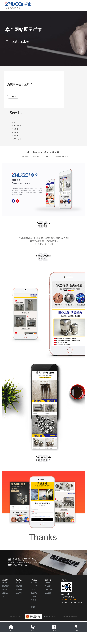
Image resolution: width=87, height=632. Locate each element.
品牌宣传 (5, 589)
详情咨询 (13, 97)
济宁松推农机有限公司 (67, 616)
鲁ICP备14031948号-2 (26, 616)
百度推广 (19, 582)
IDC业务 (33, 596)
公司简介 (48, 582)
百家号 (4, 596)
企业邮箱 (19, 593)
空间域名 (19, 589)
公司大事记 (49, 589)
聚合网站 (34, 582)
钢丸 (76, 616)
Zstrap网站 (34, 586)
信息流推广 (5, 586)
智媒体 (33, 607)
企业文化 (48, 593)
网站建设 (19, 586)
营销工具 (5, 593)
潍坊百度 (55, 616)
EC (32, 603)
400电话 (33, 600)
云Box (33, 589)
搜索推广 (5, 582)
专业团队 (48, 586)
